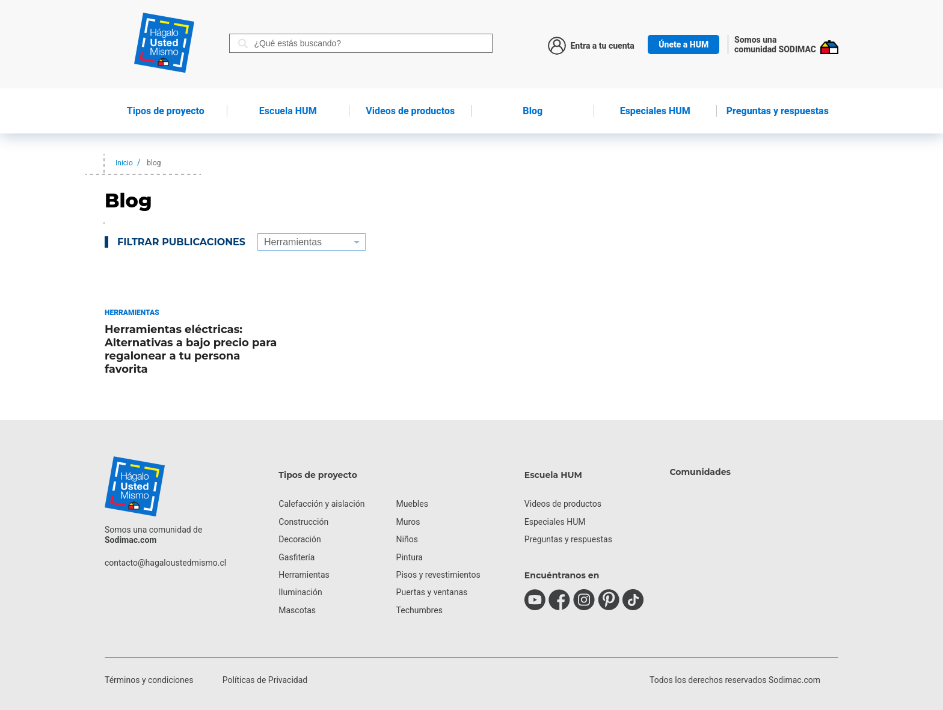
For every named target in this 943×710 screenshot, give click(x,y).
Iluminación (300, 592)
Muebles (412, 504)
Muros (408, 522)
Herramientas (304, 575)
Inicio (124, 163)
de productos (410, 111)
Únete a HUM (683, 44)
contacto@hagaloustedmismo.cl (165, 563)
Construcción (303, 522)
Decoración (299, 539)
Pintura (409, 557)
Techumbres (419, 610)
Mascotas (297, 610)
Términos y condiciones (149, 680)
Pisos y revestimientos (438, 575)
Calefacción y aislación (321, 504)
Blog (532, 111)
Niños (407, 539)
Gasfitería (296, 557)
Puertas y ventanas (432, 592)
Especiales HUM (655, 111)
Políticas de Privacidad (265, 680)
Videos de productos (562, 504)
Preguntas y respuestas (777, 111)
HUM (288, 111)
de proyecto (165, 111)
